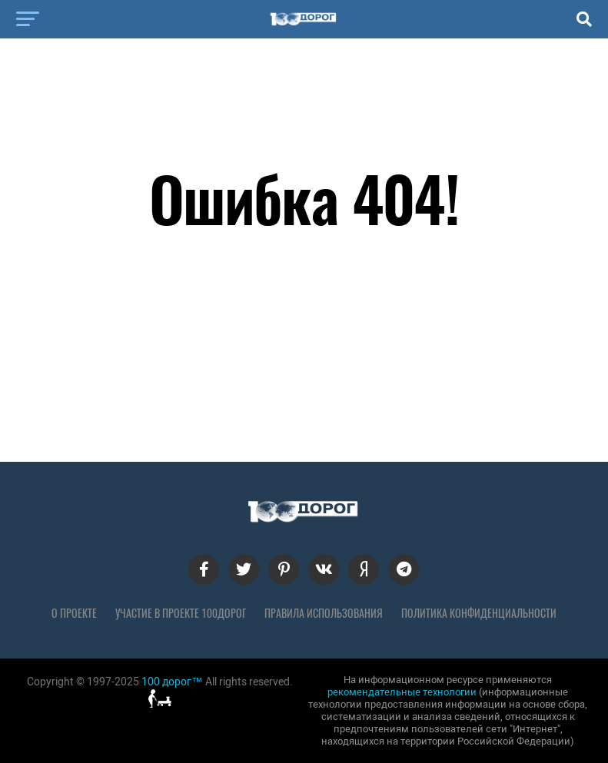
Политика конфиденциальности (479, 613)
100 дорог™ (171, 681)
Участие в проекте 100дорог (180, 613)
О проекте (74, 613)
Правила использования (323, 613)
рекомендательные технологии (402, 692)
